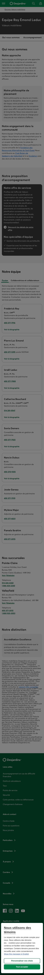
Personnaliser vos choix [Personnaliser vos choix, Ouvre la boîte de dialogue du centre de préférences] (22, 961)
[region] (22, 948)
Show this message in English (16, 954)
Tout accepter (22, 967)
